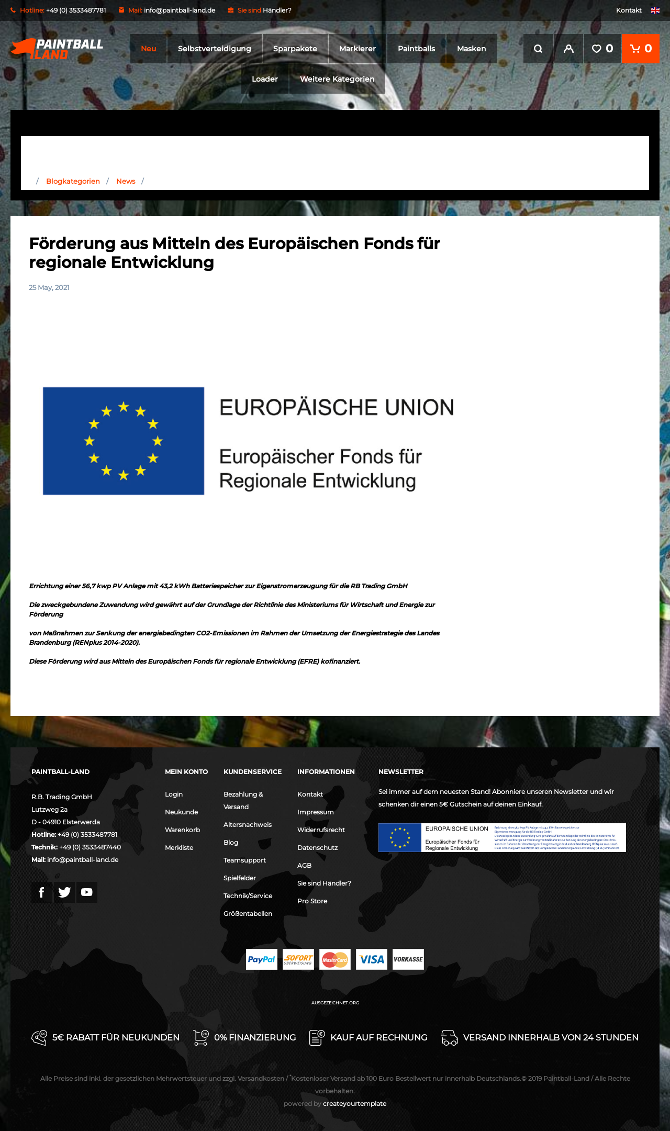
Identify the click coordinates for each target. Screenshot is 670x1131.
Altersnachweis (248, 824)
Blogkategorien (73, 181)
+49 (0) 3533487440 (90, 847)
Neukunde (181, 812)
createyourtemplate (335, 1103)
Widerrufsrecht (321, 830)
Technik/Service (248, 896)
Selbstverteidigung (214, 48)
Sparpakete (295, 48)
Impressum (315, 812)
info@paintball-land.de (179, 10)
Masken (471, 48)
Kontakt (629, 10)
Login (174, 794)
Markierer (357, 48)
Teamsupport (245, 860)
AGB (304, 865)
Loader (265, 79)
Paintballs (416, 48)
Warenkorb (182, 830)
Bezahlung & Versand (243, 800)
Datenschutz (317, 848)
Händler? (277, 10)
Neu (148, 48)
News (125, 181)
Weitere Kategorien (337, 79)
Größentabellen (248, 913)
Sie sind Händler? (324, 883)
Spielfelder (240, 878)
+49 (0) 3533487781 (87, 834)
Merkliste (179, 848)
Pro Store (312, 901)
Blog (231, 842)
